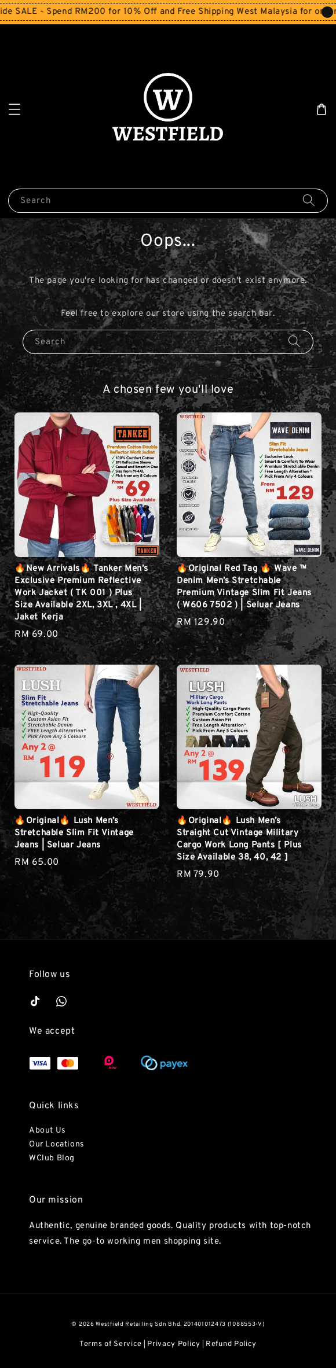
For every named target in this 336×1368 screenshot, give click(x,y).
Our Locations (57, 1144)
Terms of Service (110, 1344)
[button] (14, 109)
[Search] (308, 200)
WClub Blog (52, 1158)
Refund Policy (231, 1344)
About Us (47, 1130)
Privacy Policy (173, 1344)
